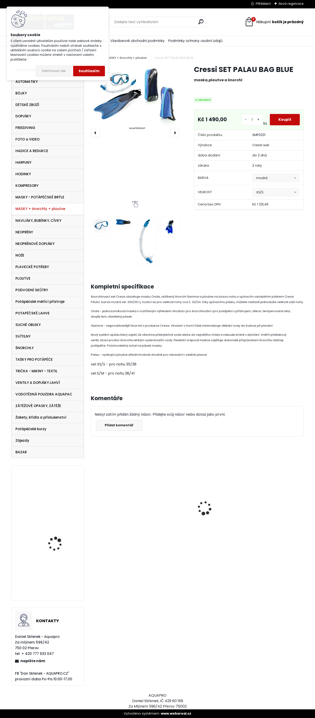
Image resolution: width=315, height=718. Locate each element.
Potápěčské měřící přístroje (39, 301)
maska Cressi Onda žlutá (273, 520)
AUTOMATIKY (26, 81)
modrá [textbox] (262, 178)
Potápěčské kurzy (30, 429)
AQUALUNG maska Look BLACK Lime (169, 519)
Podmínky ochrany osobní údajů (195, 40)
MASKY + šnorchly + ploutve (40, 208)
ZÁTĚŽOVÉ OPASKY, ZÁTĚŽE (38, 405)
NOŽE (19, 255)
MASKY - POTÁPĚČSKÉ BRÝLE (39, 197)
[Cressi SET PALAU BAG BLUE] (135, 98)
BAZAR (21, 452)
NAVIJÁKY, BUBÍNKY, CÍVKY (38, 220)
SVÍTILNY (22, 336)
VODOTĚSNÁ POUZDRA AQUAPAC (43, 394)
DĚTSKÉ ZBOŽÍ (27, 104)
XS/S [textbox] (259, 192)
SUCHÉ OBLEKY (28, 324)
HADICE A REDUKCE (31, 150)
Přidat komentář (119, 425)
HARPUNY (23, 162)
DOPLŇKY (23, 116)
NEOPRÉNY (24, 232)
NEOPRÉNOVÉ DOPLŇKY (35, 243)
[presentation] (95, 132)
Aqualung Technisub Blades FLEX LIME (57, 578)
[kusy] (251, 120)
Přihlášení (263, 3)
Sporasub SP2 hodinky (59, 538)
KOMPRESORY (26, 185)
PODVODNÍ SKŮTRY (31, 290)
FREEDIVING (25, 127)
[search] (200, 21)
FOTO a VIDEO (27, 139)
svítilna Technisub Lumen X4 (55, 493)
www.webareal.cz (176, 713)
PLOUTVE (22, 278)
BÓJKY (21, 93)
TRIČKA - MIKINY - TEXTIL (36, 371)
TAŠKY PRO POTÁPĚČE (34, 359)
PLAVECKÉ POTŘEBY (32, 266)
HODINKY (23, 174)
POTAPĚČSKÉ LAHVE (32, 313)
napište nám (32, 661)
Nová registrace (291, 3)
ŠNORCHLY (24, 347)
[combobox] (276, 178)
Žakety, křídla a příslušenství (40, 417)
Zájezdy (22, 440)
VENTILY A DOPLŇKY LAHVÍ (37, 382)
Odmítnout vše (54, 71)
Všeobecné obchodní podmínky (137, 40)
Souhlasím (89, 71)
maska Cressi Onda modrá (111, 520)
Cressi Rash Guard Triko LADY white (223, 528)
